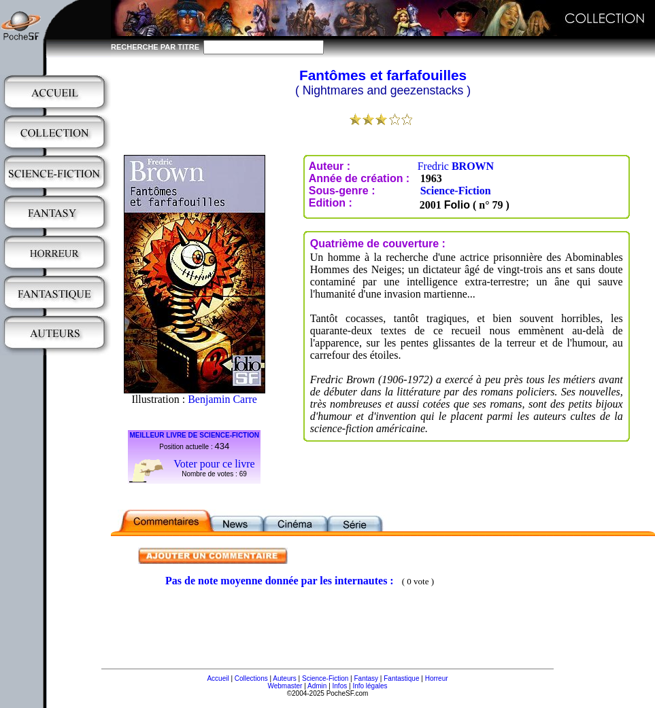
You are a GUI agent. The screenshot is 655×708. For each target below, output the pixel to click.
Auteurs (284, 678)
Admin (316, 686)
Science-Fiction (455, 190)
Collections (251, 678)
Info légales (369, 686)
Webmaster (284, 686)
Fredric (456, 166)
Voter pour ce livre (213, 464)
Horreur (436, 678)
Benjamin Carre (222, 399)
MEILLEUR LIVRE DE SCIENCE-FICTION (194, 435)
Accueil (218, 678)
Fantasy (366, 678)
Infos (340, 686)
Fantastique (401, 678)
